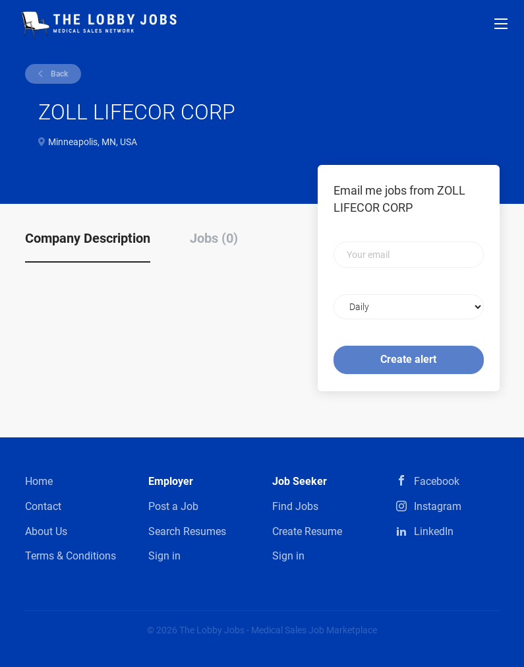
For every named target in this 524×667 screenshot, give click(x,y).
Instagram (437, 506)
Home (39, 481)
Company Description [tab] (87, 238)
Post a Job (173, 506)
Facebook (436, 481)
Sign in (164, 556)
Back (58, 74)
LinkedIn (433, 531)
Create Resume (307, 531)
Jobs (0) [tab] (214, 238)
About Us (46, 531)
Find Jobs (295, 506)
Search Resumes (187, 531)
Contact (43, 506)
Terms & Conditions (70, 556)
